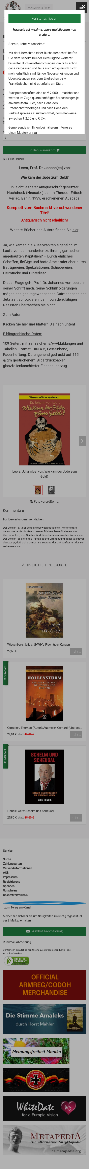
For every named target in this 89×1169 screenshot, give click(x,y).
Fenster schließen (44, 18)
